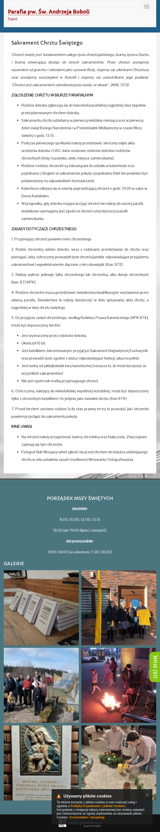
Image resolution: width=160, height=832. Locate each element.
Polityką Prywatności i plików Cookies (98, 806)
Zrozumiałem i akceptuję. (87, 817)
